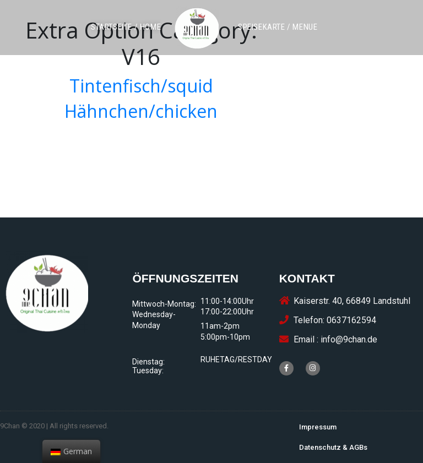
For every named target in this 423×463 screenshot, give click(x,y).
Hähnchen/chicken (141, 111)
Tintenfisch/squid (141, 85)
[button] (126, 27)
